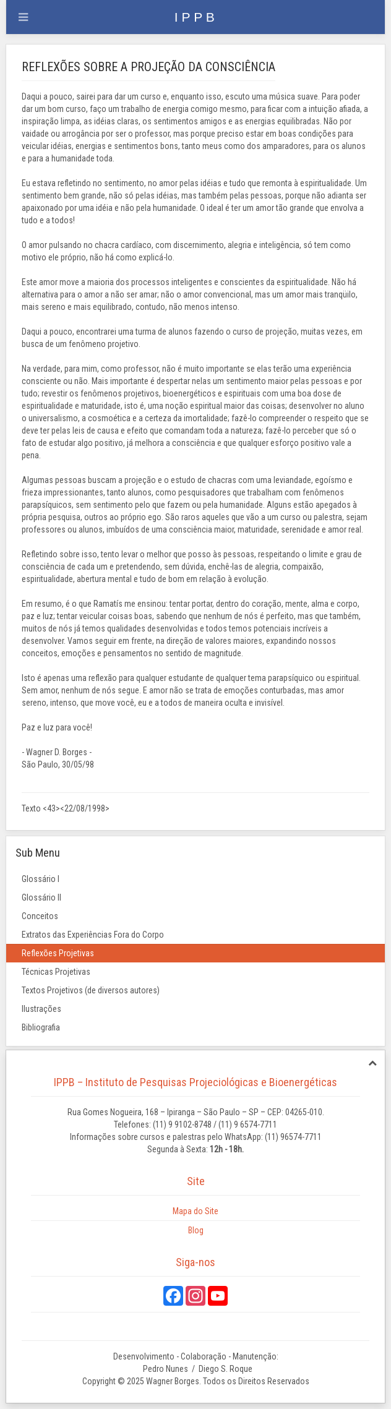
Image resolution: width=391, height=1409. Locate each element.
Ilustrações (41, 1009)
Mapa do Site (195, 1211)
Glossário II (41, 897)
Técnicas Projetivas (56, 972)
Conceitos (40, 916)
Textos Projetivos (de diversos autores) (91, 990)
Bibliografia (41, 1027)
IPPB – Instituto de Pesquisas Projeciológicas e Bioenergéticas (195, 1082)
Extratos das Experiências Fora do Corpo (93, 935)
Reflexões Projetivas (58, 953)
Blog (196, 1230)
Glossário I (40, 879)
